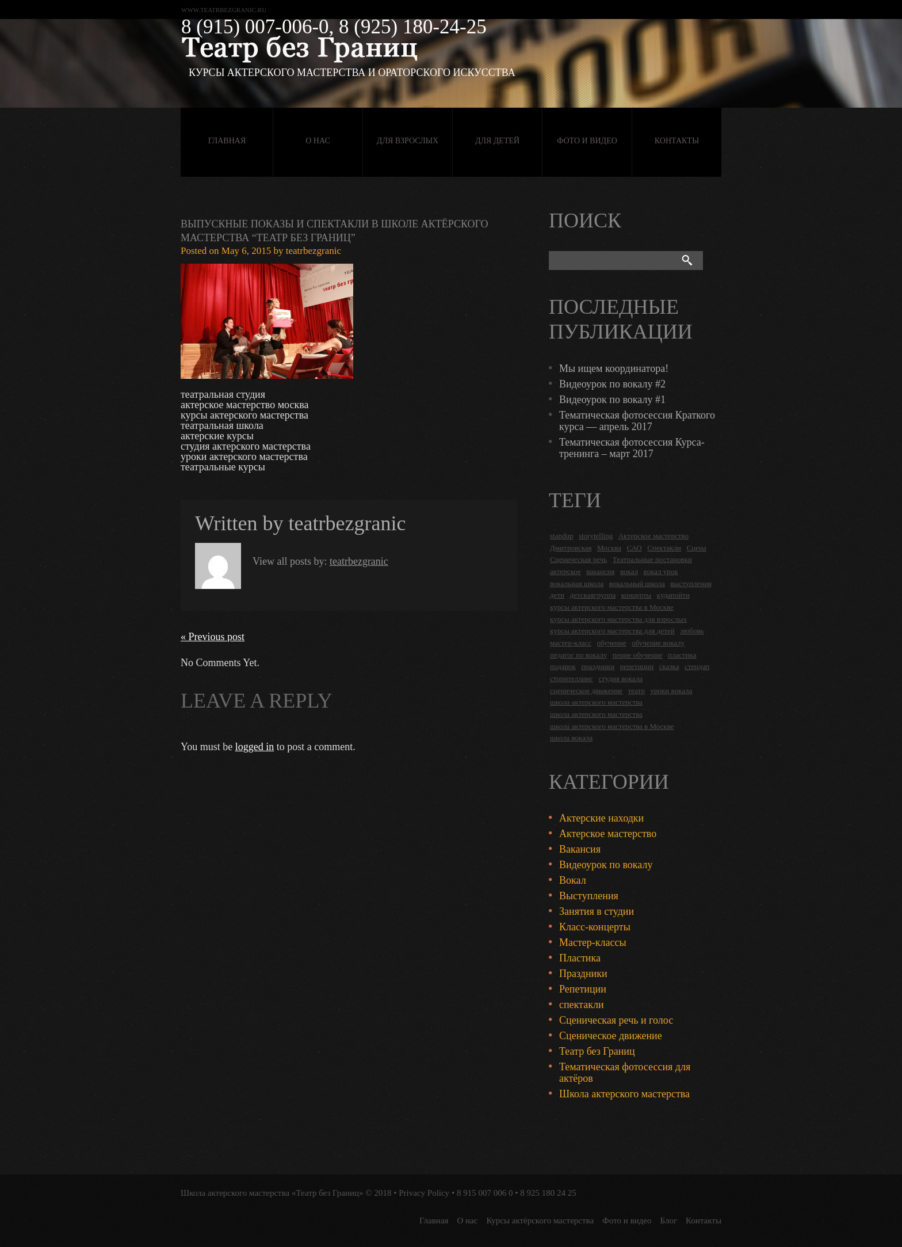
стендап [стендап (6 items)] (697, 666)
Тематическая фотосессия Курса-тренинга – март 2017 (632, 447)
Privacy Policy (424, 1192)
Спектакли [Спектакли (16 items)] (664, 547)
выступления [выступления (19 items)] (691, 583)
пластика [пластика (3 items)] (682, 655)
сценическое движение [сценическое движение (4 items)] (586, 690)
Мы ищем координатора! (613, 368)
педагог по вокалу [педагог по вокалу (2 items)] (578, 655)
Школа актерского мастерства (624, 1094)
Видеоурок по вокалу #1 (612, 399)
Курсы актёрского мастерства (540, 1220)
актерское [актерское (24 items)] (565, 571)
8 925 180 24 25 (548, 1192)
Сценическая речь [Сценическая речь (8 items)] (578, 559)
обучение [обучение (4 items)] (611, 642)
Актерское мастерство (607, 833)
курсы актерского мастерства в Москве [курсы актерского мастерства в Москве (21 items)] (612, 607)
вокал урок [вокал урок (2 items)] (661, 571)
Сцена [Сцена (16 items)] (696, 547)
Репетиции (582, 989)
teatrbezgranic (313, 250)
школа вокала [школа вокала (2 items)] (571, 737)
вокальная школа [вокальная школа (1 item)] (576, 583)
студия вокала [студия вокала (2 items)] (620, 678)
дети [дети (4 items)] (557, 595)
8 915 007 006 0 (485, 1192)
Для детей (497, 140)
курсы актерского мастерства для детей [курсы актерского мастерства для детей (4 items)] (612, 630)
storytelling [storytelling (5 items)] (596, 535)
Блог (669, 1220)
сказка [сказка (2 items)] (669, 666)
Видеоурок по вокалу (605, 864)
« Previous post (212, 636)
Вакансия (580, 849)
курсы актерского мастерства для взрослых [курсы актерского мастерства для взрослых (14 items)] (618, 619)
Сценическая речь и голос (616, 1020)
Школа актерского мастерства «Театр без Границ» (272, 1192)
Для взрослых (407, 140)
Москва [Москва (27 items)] (609, 547)
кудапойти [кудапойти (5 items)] (673, 595)
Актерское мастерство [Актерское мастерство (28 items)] (653, 535)
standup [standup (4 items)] (561, 535)
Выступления (588, 896)
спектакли (581, 1004)
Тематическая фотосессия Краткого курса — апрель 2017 (637, 420)
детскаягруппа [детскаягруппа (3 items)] (593, 595)
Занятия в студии (596, 911)
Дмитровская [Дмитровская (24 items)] (571, 547)
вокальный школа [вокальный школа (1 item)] (637, 583)
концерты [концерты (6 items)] (636, 595)
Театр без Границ (597, 1051)
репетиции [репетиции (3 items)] (637, 666)
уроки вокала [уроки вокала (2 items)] (672, 690)
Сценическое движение (610, 1035)
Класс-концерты (594, 927)
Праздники (583, 973)
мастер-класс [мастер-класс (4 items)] (570, 642)
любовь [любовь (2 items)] (692, 630)
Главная (227, 140)
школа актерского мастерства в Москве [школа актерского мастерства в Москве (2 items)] (612, 726)
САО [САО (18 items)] (633, 547)
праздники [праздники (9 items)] (597, 666)
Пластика (580, 958)
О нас (317, 140)
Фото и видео (587, 140)
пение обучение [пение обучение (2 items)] (638, 655)
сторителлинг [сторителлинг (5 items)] (571, 678)
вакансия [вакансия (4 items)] (600, 571)
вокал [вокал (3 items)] (629, 571)
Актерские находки (601, 818)
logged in (254, 746)
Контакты (677, 140)
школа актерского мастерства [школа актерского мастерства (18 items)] (596, 702)
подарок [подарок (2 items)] (563, 666)
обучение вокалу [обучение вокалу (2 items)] (658, 642)
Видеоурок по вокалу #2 (612, 384)
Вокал (572, 880)
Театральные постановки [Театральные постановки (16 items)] (652, 559)
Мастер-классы (592, 942)
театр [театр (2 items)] (636, 690)
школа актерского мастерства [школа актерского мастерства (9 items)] (596, 714)
